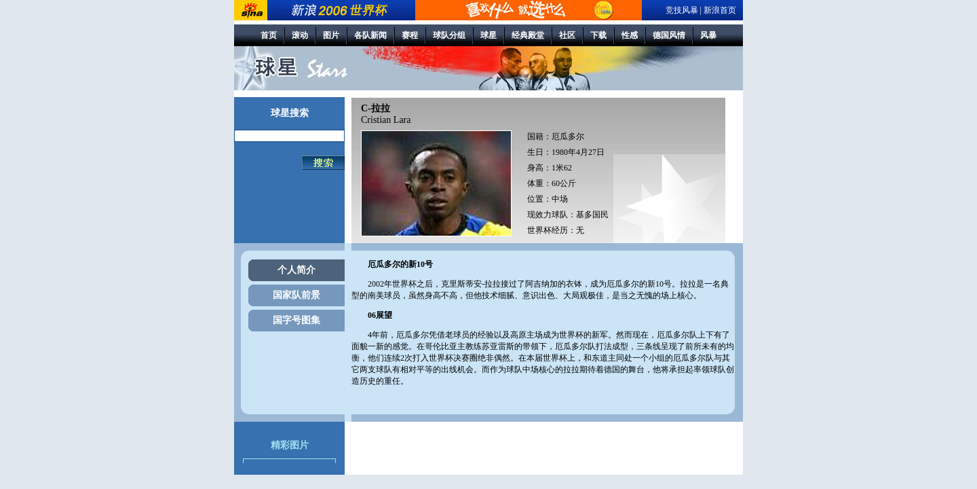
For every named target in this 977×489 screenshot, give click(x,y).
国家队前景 (296, 295)
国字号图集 (296, 320)
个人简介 (296, 270)
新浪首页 (720, 10)
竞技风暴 (682, 10)
